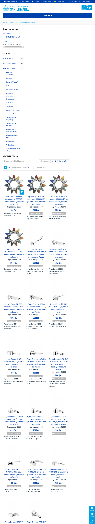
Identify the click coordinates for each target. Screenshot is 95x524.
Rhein (51, 479)
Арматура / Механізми (9, 74)
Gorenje (61, 460)
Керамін (52, 488)
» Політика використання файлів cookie (11, 508)
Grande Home (62, 465)
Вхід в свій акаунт (75, 1)
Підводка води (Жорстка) (11, 119)
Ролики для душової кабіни (13, 150)
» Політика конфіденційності (13, 505)
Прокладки (9, 106)
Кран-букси (9, 103)
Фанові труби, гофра (13, 110)
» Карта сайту (54, 507)
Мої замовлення (77, 505)
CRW (51, 458)
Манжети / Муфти (12, 114)
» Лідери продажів (32, 510)
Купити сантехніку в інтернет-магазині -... (17, 474)
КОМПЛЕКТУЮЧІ (16, 22)
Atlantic (52, 453)
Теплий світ (62, 490)
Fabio (51, 462)
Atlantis (59, 453)
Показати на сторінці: (42, 42)
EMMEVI (53, 460)
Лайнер (52, 490)
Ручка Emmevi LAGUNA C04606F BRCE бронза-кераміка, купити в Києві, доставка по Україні (81, 238)
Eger (64, 458)
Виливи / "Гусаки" (12, 82)
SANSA (64, 479)
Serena (52, 481)
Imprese (52, 472)
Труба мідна (10, 145)
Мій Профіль (76, 501)
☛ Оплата (35, 1)
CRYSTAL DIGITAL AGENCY (20, 521)
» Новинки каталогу (33, 507)
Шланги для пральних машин (11, 131)
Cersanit (52, 455)
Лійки (7, 86)
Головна (5, 22)
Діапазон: (6, 44)
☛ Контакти (47, 1)
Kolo (56, 474)
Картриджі (9, 93)
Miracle (62, 474)
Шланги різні (10, 141)
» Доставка (53, 505)
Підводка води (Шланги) (11, 125)
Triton (51, 483)
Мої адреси (76, 507)
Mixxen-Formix (55, 476)
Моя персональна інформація (82, 510)
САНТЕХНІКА (8, 58)
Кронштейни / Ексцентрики (10, 98)
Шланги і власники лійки (12, 136)
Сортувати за (62, 42)
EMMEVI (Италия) (13, 37)
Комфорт (61, 488)
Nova (65, 476)
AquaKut (52, 451)
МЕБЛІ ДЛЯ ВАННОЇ (10, 63)
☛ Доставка (24, 1)
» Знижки (29, 505)
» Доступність (7, 512)
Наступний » (85, 35)
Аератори (9, 78)
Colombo (61, 455)
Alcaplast (62, 448)
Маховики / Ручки (12, 89)
